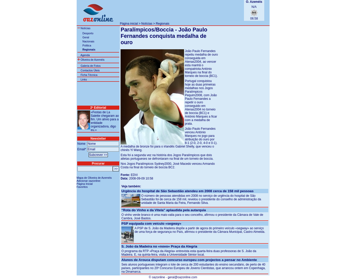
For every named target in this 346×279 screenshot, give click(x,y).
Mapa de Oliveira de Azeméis (94, 177)
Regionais (162, 23)
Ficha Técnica (88, 74)
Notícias (146, 23)
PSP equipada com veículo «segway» (151, 223)
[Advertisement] (179, 10)
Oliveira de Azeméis (91, 59)
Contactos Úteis (90, 70)
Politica (87, 45)
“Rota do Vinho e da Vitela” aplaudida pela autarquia (163, 210)
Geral (86, 37)
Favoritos (82, 186)
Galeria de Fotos (90, 65)
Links (83, 79)
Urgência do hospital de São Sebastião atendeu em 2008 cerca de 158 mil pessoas (187, 191)
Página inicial (129, 23)
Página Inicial (85, 183)
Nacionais (88, 41)
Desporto (88, 33)
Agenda (85, 55)
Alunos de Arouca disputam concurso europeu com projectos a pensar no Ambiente (189, 260)
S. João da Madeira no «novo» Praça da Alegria (159, 246)
